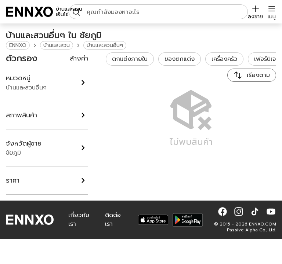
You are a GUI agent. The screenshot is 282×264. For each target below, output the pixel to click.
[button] (222, 211)
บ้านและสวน (56, 45)
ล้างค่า (79, 58)
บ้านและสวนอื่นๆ (105, 45)
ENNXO (17, 45)
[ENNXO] (29, 12)
